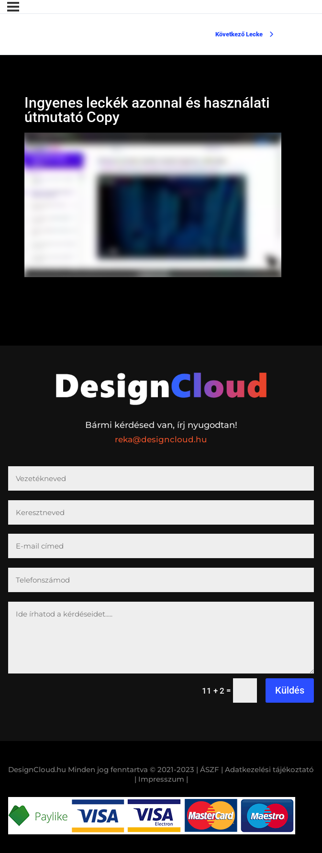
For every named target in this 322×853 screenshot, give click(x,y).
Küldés (289, 690)
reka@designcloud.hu (161, 439)
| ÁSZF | (209, 769)
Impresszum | (163, 779)
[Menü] (13, 6)
